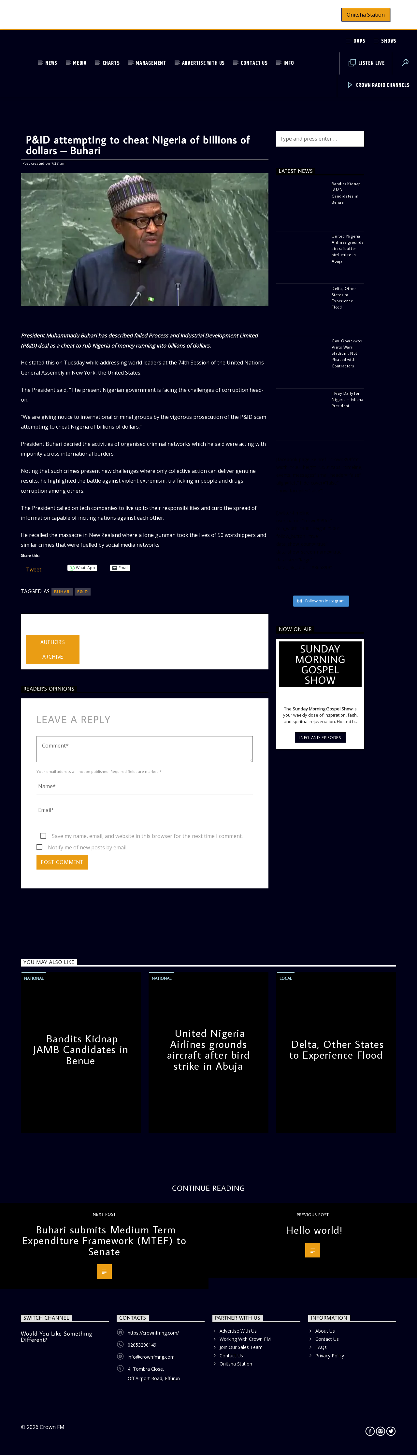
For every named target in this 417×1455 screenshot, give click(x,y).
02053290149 (142, 1345)
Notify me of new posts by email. (87, 847)
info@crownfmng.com (151, 1357)
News (51, 63)
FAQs (321, 1347)
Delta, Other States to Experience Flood (336, 1049)
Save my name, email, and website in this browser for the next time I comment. (147, 836)
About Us (325, 1331)
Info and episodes (320, 737)
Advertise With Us (203, 63)
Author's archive (52, 649)
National (34, 978)
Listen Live (367, 63)
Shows (388, 41)
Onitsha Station (366, 14)
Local (286, 978)
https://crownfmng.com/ (153, 1333)
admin (33, 630)
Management (151, 63)
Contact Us (254, 63)
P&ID (82, 592)
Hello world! (314, 1230)
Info (288, 63)
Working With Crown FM (245, 1339)
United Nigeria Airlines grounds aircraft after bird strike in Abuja (208, 1049)
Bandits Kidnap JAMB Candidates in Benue (81, 1049)
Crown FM (52, 1427)
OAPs (359, 41)
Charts (111, 63)
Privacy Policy (329, 1355)
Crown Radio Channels (378, 85)
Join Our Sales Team (241, 1347)
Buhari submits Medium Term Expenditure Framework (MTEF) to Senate (104, 1240)
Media (80, 63)
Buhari (62, 592)
